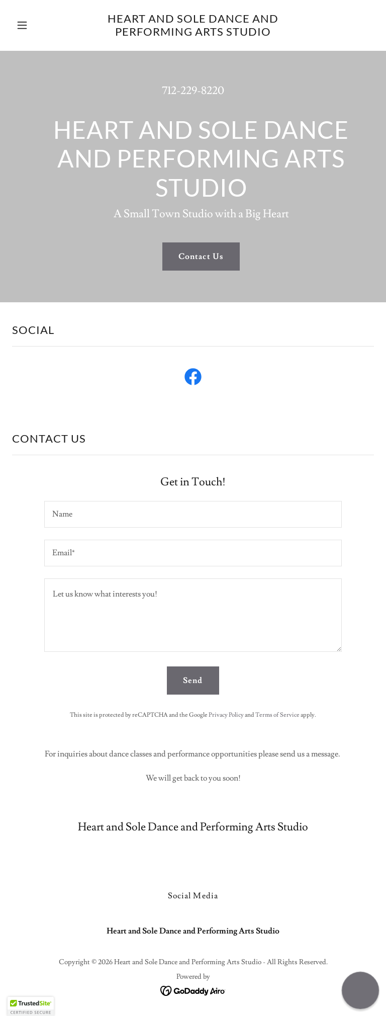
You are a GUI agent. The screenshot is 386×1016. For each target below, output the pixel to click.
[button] (39, 25)
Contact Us (200, 256)
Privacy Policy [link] (226, 715)
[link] (193, 33)
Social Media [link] (193, 896)
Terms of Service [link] (277, 715)
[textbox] (193, 514)
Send (193, 680)
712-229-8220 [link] (193, 90)
